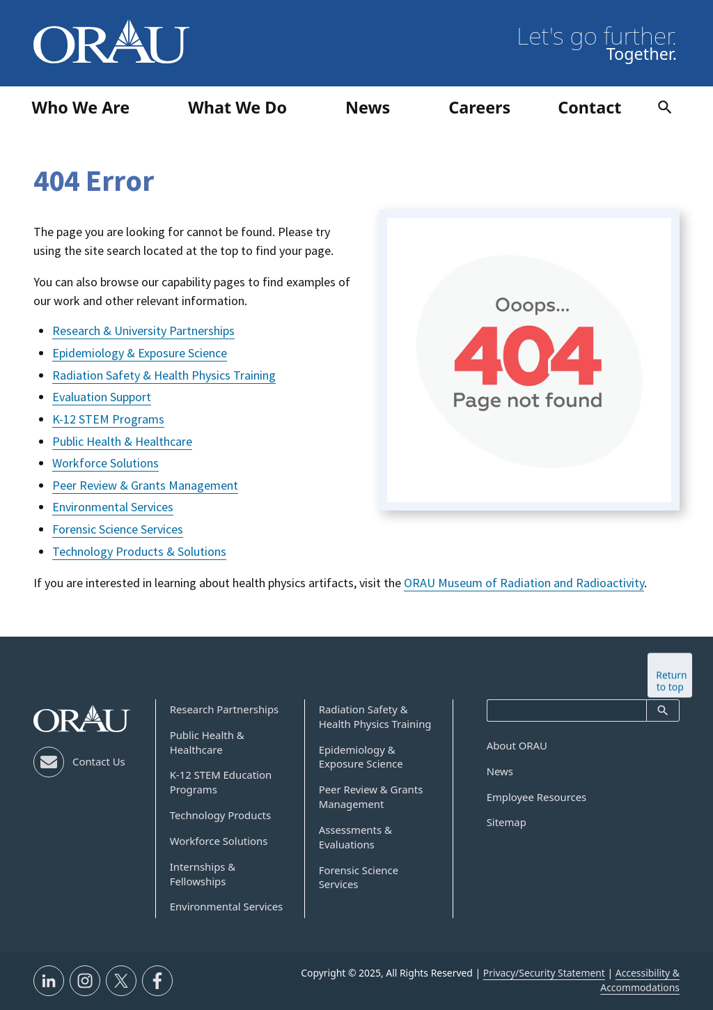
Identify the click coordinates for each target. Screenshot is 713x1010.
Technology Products (220, 815)
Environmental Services (112, 507)
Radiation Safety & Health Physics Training (164, 375)
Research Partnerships (224, 709)
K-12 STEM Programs (108, 419)
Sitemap (506, 822)
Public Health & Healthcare (122, 441)
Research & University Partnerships (143, 331)
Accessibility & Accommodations (640, 980)
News (500, 771)
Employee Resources (537, 797)
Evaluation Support (101, 397)
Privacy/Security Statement (544, 972)
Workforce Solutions (105, 463)
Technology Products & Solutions (139, 551)
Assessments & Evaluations (355, 837)
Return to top (671, 677)
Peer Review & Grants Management (145, 485)
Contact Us (98, 761)
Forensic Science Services (117, 529)
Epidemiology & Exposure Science (139, 353)
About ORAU (517, 745)
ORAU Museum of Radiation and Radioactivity (524, 583)
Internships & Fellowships (203, 874)
